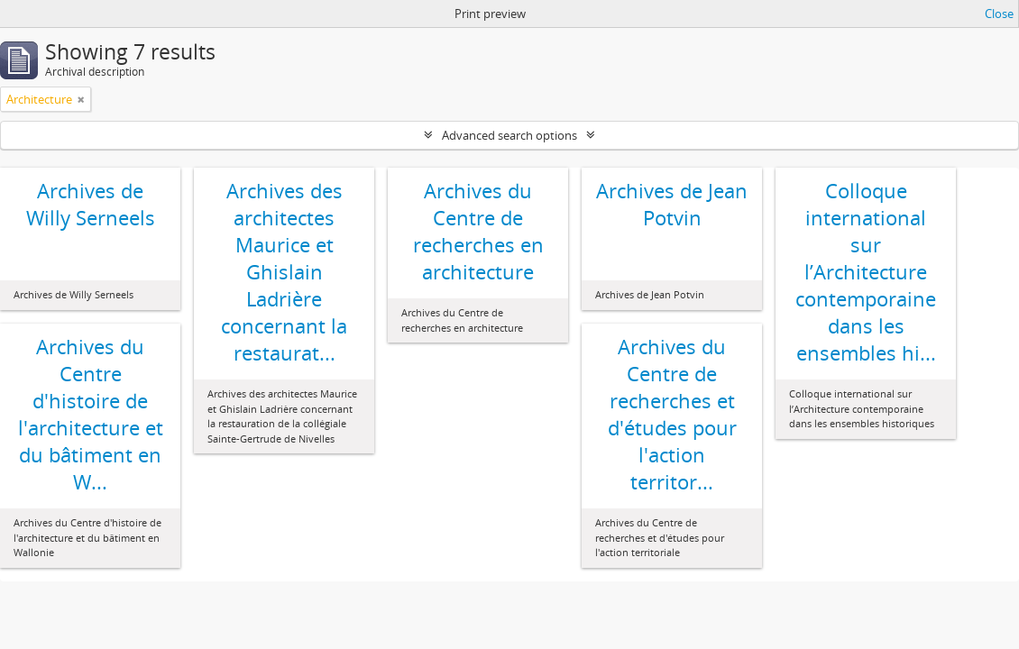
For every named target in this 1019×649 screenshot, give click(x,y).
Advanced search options (509, 135)
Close (999, 13)
